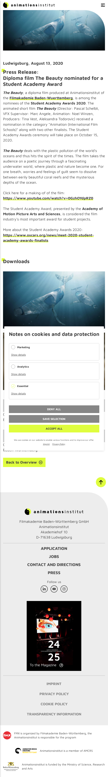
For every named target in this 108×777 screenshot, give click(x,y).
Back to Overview (21, 462)
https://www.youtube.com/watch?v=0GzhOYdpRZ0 (48, 198)
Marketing (23, 347)
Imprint (46, 444)
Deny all (54, 409)
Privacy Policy (58, 444)
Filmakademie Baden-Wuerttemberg (41, 98)
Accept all (54, 428)
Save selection (54, 419)
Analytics (23, 366)
